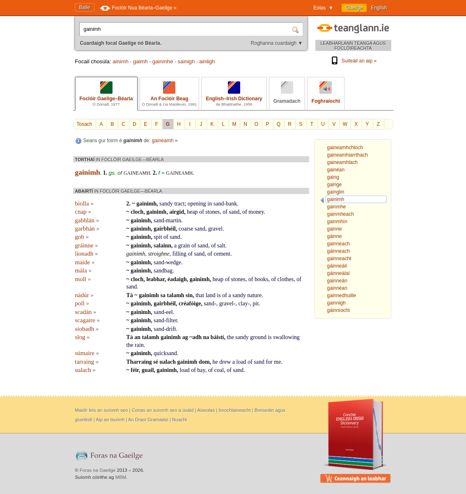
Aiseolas (206, 410)
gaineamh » (165, 140)
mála (83, 270)
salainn (162, 245)
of (201, 212)
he (215, 362)
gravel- (227, 303)
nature (254, 295)
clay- (244, 303)
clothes (286, 279)
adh (197, 337)
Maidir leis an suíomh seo (101, 410)
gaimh (140, 61)
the (230, 337)
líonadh (86, 253)
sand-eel (163, 312)
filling (179, 254)
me (277, 362)
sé (155, 362)
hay (201, 370)
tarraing (87, 361)
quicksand (165, 353)
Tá (129, 295)
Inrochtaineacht (235, 410)
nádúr (84, 295)
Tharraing (139, 362)
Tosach (84, 124)
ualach (167, 362)
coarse (186, 229)
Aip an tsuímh (110, 419)
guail (148, 370)
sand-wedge (167, 262)
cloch (137, 212)
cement (222, 254)
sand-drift (165, 329)
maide (85, 262)
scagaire (87, 320)
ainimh (120, 61)
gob (82, 236)
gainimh (146, 204)
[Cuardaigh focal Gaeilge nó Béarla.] (186, 29)
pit (256, 303)
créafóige (190, 303)
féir (135, 370)
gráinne (86, 245)
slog (82, 337)
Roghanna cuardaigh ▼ (277, 43)
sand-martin (167, 220)
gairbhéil (165, 229)
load (241, 362)
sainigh (186, 61)
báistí (217, 337)
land (211, 295)
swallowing (286, 337)
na (206, 337)
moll (83, 279)
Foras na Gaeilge (97, 470)
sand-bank (225, 204)
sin (189, 295)
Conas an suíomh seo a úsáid (163, 410)
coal (219, 370)
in (209, 204)
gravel (215, 229)
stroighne (158, 254)
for (269, 362)
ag (185, 337)
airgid (176, 212)
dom (204, 362)
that (199, 295)
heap (192, 212)
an (137, 337)
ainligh (207, 61)
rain (139, 345)
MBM (120, 477)
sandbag (163, 271)
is (218, 295)
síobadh (87, 328)
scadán (85, 312)
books (261, 279)
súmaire (87, 353)
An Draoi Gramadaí (148, 419)
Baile (84, 7)
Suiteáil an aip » (353, 60)
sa (163, 295)
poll (82, 303)
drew (225, 362)
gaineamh (179, 173)
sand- (210, 303)
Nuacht (179, 419)
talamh (175, 295)
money (256, 212)
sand (234, 212)
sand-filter (165, 320)
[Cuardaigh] (296, 29)
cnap (83, 211)
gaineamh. (138, 173)
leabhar (155, 279)
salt (221, 245)
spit (158, 237)
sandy (166, 204)
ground (258, 337)
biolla (84, 203)
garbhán (87, 228)
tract (179, 204)
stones (212, 212)
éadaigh (177, 279)
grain (184, 245)
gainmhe (162, 61)
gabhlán (87, 220)
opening (197, 204)
